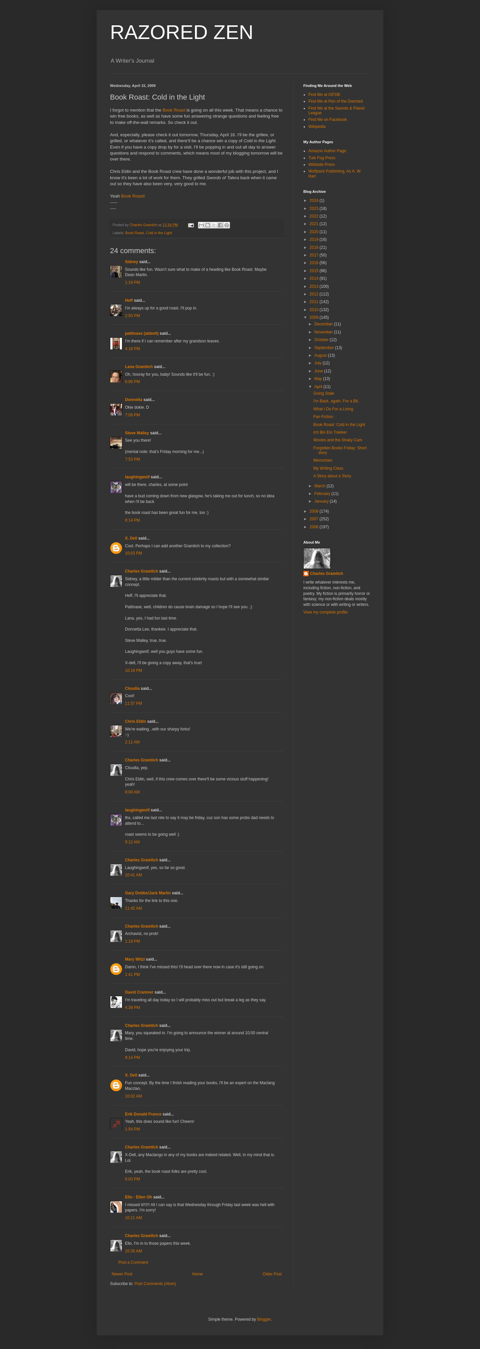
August (321, 355)
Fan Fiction (323, 416)
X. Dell (131, 538)
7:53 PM (132, 459)
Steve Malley (137, 433)
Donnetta (133, 399)
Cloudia (132, 688)
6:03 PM (132, 1179)
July (318, 363)
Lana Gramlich (139, 366)
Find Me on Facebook (327, 119)
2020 (315, 231)
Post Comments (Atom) (155, 1283)
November (324, 332)
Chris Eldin (135, 721)
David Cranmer (139, 992)
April (318, 386)
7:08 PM (132, 415)
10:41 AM (133, 875)
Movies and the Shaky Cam (337, 440)
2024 (315, 200)
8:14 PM (132, 520)
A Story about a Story (332, 476)
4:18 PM (132, 348)
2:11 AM (132, 742)
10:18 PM (133, 670)
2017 (315, 255)
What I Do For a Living (333, 409)
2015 (315, 270)
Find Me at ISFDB (324, 94)
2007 (315, 519)
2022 (315, 216)
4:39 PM (132, 1007)
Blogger (264, 1319)
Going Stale (323, 393)
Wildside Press (321, 164)
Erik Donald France (143, 1114)
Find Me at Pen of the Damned (335, 101)
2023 (315, 208)
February (322, 493)
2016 (315, 262)
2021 (315, 224)
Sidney (131, 261)
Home (197, 1274)
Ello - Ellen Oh (138, 1197)
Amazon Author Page (327, 151)
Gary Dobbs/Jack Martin (148, 893)
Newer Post (122, 1274)
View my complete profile (325, 612)
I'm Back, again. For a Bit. (336, 401)
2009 (315, 317)
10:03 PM (133, 553)
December (324, 324)
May (318, 378)
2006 (315, 527)
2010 (315, 309)
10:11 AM (133, 1217)
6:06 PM (132, 381)
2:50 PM (132, 315)
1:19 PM (132, 282)
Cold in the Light (159, 233)
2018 (315, 247)
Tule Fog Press (321, 158)
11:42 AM (133, 908)
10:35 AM (133, 1251)
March (320, 486)
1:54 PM (132, 1129)
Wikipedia (317, 126)
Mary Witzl (135, 959)
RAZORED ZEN (181, 32)
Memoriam (322, 460)
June (319, 371)
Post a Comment (133, 1262)
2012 (315, 294)
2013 (315, 286)
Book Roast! (133, 196)
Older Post (272, 1274)
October (322, 339)
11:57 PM (133, 703)
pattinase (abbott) (142, 333)
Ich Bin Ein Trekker (330, 432)
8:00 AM (132, 792)
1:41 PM (132, 974)
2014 (315, 278)
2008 (315, 511)
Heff (129, 300)
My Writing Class (328, 468)
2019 (315, 239)
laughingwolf (137, 477)
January (322, 501)
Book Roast (174, 110)
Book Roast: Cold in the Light (339, 424)
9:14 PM (132, 1057)
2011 (315, 301)
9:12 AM (132, 842)
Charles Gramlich (141, 571)
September (324, 347)
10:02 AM (133, 1096)
